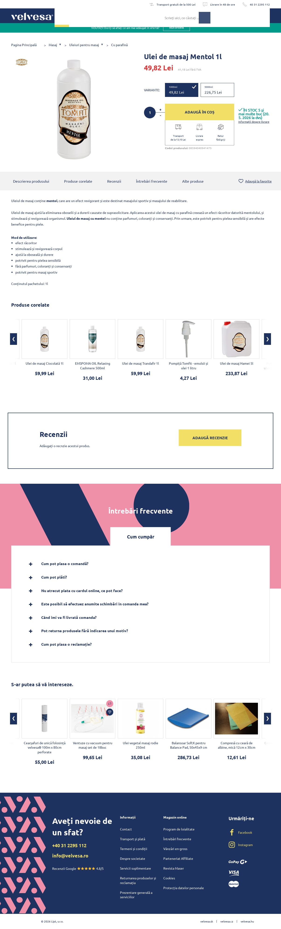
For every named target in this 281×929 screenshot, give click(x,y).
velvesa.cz (226, 921)
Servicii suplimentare (135, 868)
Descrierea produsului (31, 181)
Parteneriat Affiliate (178, 858)
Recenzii (114, 181)
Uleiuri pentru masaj (84, 45)
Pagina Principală (24, 45)
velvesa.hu (247, 921)
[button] (13, 339)
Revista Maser (173, 868)
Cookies (169, 878)
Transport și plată (132, 839)
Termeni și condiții (133, 849)
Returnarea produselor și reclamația (138, 880)
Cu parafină (119, 45)
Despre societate (132, 858)
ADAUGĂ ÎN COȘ (199, 112)
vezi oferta (176, 32)
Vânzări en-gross (175, 849)
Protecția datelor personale (183, 888)
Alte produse (193, 181)
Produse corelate (78, 181)
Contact (126, 829)
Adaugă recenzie (210, 438)
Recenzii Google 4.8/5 (78, 868)
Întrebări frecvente (151, 181)
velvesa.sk (206, 921)
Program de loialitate (179, 829)
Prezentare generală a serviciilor (136, 894)
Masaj (53, 45)
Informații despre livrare (253, 121)
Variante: (152, 90)
